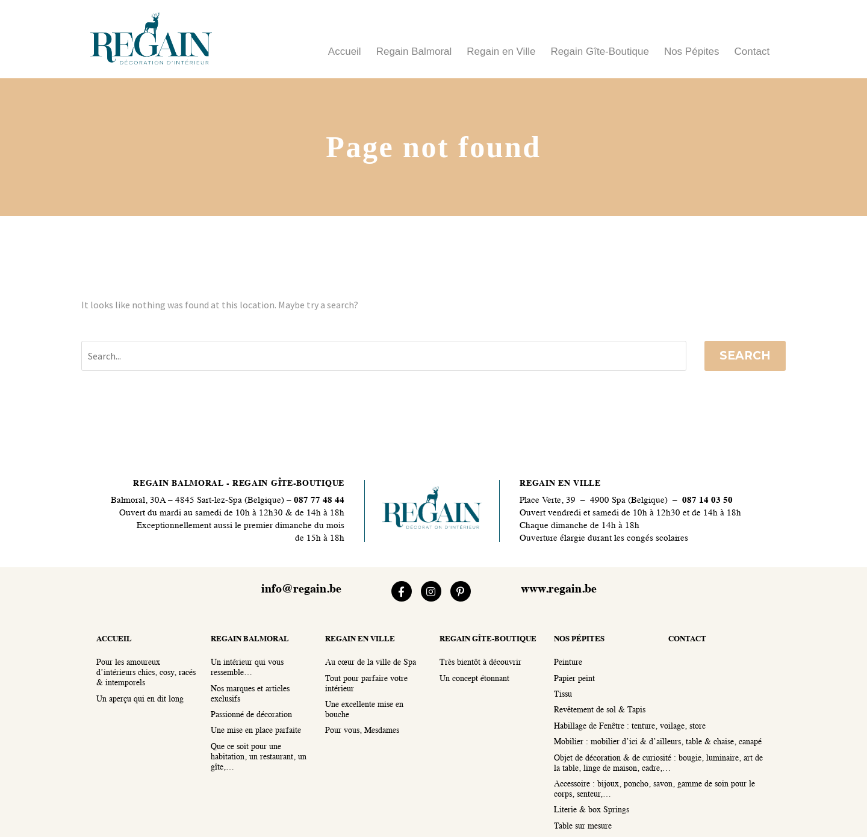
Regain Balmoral (414, 51)
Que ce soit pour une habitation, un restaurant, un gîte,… (258, 757)
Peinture (568, 662)
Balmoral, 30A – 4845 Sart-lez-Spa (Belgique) (197, 500)
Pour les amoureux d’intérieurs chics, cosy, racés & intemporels (146, 673)
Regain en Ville (501, 51)
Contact (752, 51)
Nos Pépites (691, 51)
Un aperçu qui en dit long (140, 699)
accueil (114, 639)
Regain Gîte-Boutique (599, 51)
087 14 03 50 (707, 500)
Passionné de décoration (251, 715)
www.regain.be (559, 589)
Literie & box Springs (591, 810)
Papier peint (574, 678)
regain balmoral (250, 639)
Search (745, 355)
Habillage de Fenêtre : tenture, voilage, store (630, 726)
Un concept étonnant (474, 678)
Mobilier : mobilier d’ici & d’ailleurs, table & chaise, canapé (658, 742)
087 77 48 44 (317, 500)
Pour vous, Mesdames (362, 730)
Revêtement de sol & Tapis (599, 710)
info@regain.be (301, 589)
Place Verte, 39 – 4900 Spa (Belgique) (594, 500)
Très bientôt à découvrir (480, 662)
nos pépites (579, 639)
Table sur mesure (583, 826)
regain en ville (360, 639)
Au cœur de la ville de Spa (370, 662)
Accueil (344, 51)
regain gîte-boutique (488, 639)
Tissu (563, 694)
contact (687, 639)
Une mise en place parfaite (256, 730)
